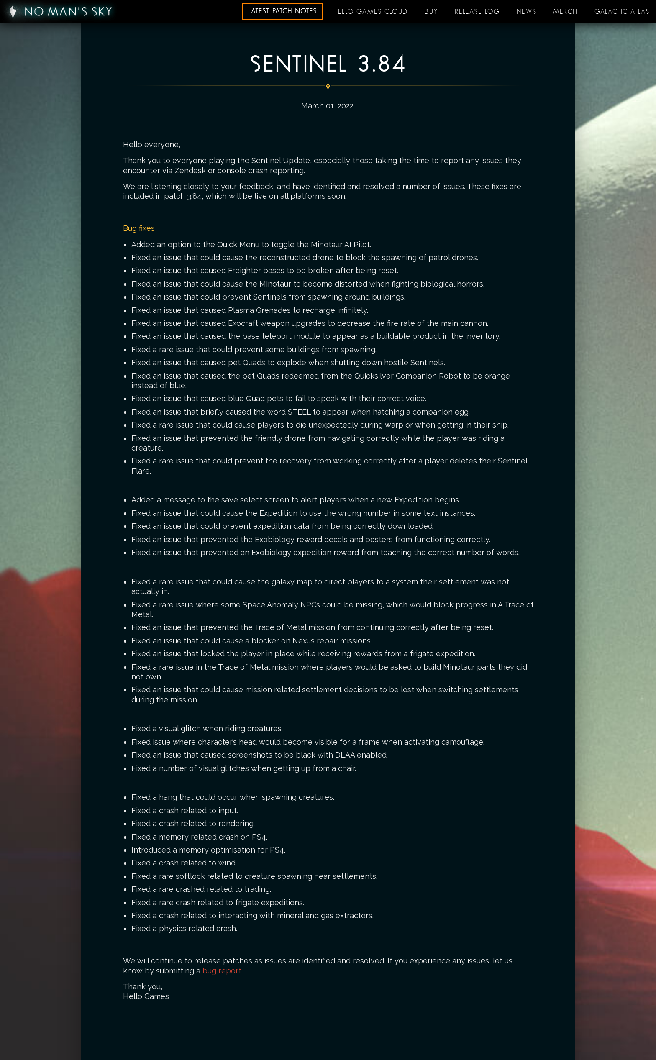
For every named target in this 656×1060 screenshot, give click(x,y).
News (526, 11)
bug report (221, 970)
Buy (431, 11)
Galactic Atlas (622, 11)
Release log (477, 11)
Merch (565, 11)
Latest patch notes (282, 11)
